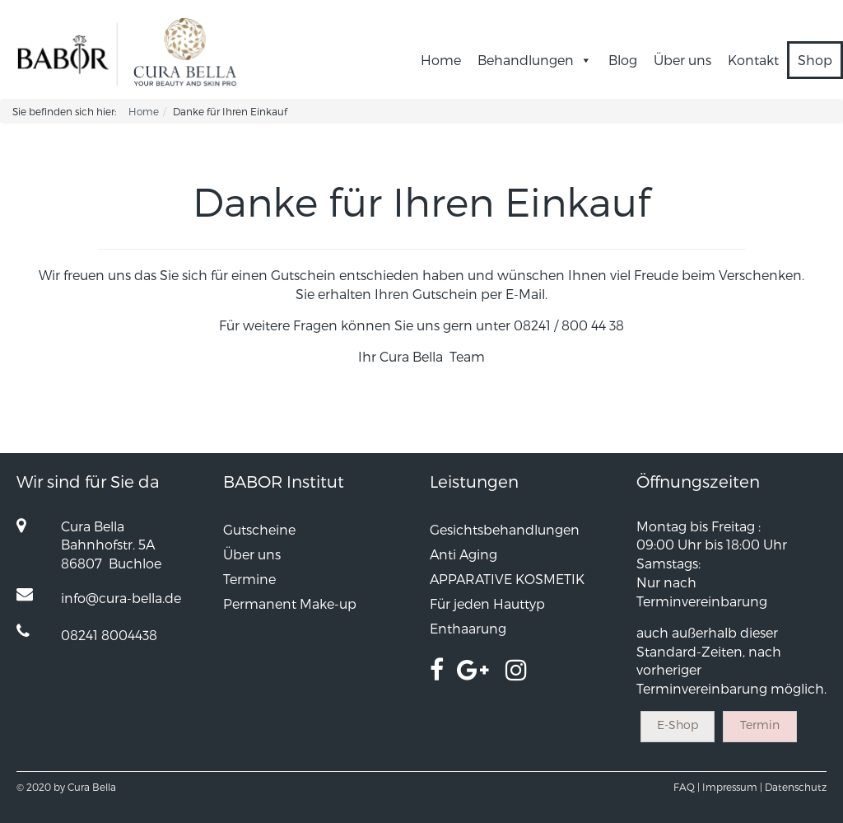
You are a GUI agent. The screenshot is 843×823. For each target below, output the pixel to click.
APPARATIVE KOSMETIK (507, 579)
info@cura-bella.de (121, 598)
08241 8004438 (109, 635)
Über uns (682, 60)
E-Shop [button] (677, 725)
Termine (249, 579)
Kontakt (753, 60)
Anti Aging (463, 554)
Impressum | (732, 787)
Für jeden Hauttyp (487, 603)
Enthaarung (468, 628)
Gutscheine (259, 529)
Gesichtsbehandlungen (505, 529)
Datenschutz (796, 787)
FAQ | (686, 787)
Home (441, 60)
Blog (622, 60)
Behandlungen (534, 60)
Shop (815, 60)
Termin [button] (760, 725)
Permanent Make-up (289, 603)
